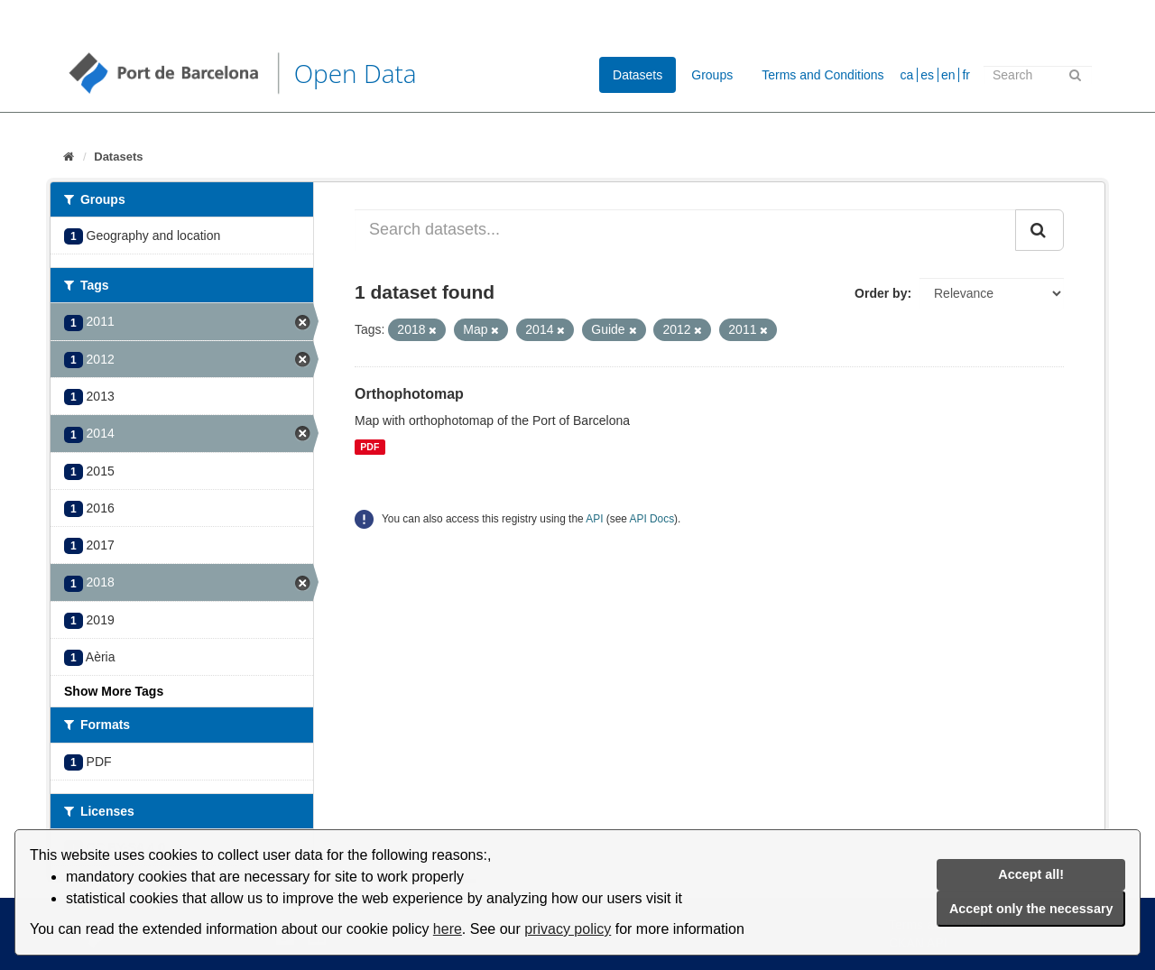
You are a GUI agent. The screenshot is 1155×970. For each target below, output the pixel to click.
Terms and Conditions (822, 75)
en (948, 75)
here (447, 929)
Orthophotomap (409, 394)
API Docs (652, 519)
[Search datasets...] (685, 230)
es (927, 75)
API (594, 519)
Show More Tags (113, 691)
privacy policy (567, 929)
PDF (369, 446)
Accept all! (1031, 874)
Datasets (637, 75)
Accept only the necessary (1031, 908)
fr (966, 75)
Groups (712, 75)
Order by (881, 293)
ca (907, 75)
